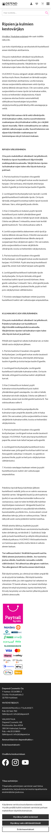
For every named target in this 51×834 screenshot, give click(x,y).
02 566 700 (11, 711)
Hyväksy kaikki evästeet (25, 816)
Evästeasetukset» (11, 744)
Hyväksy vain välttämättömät (25, 823)
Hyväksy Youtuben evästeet (15, 36)
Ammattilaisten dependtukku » (17, 739)
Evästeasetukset (25, 829)
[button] (31, 4)
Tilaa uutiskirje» (10, 780)
